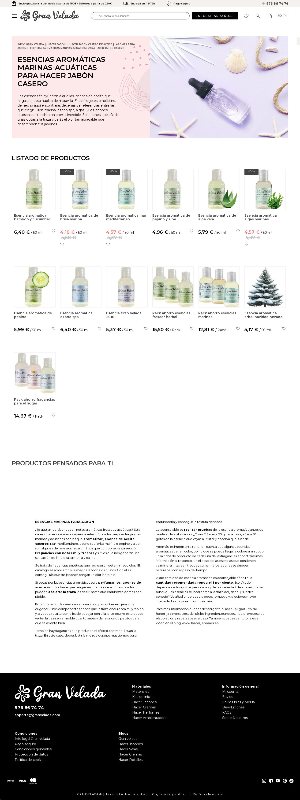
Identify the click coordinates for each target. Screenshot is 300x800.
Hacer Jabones (144, 702)
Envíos (227, 697)
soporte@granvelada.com (37, 715)
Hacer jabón (57, 44)
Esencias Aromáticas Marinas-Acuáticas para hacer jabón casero (77, 48)
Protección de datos (31, 754)
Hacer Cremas (144, 707)
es (282, 16)
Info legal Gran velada (32, 739)
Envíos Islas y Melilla (238, 702)
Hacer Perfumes (145, 712)
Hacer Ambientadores (150, 718)
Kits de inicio (142, 697)
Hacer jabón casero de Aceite (91, 44)
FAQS (227, 712)
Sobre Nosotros (235, 718)
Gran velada (127, 739)
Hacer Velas (128, 749)
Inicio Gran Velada (31, 44)
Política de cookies (30, 760)
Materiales (140, 691)
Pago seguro (25, 744)
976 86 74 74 (275, 3)
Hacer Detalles (130, 760)
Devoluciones (233, 707)
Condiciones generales (33, 749)
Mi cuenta (230, 691)
